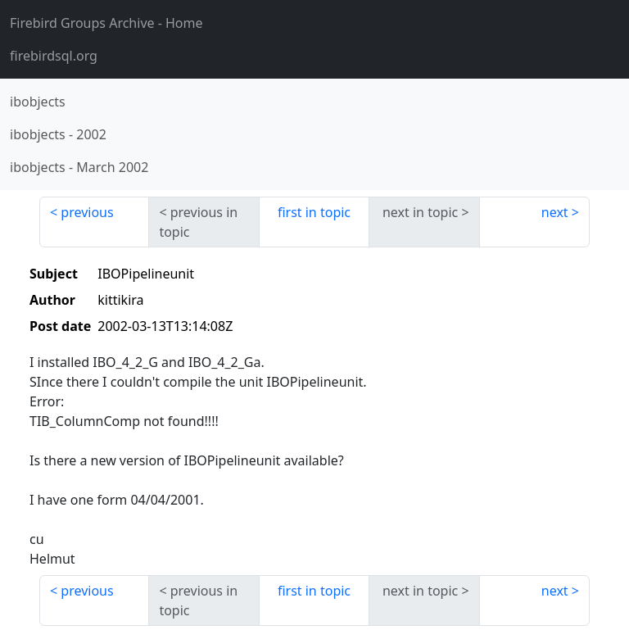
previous (87, 212)
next (554, 212)
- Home (106, 23)
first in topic (314, 212)
